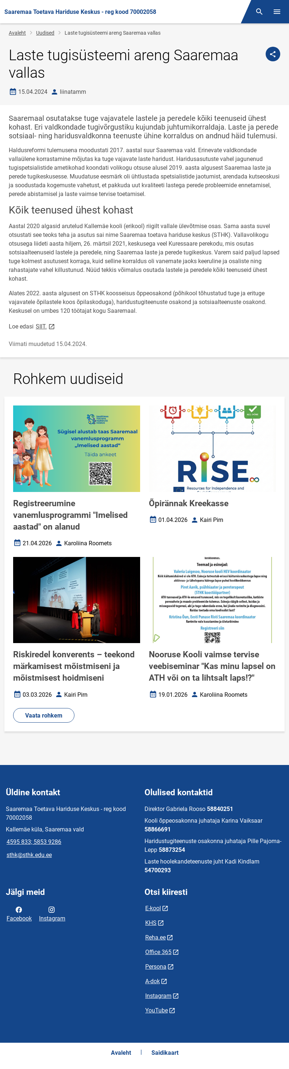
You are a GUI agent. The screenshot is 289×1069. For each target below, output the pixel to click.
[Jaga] (273, 54)
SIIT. (46, 326)
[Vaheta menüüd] (277, 11)
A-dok (152, 981)
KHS (151, 922)
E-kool (153, 908)
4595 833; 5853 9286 (34, 841)
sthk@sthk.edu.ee (29, 854)
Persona (155, 966)
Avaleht (17, 33)
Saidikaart (164, 1052)
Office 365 (158, 952)
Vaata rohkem (43, 715)
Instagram (52, 913)
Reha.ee (155, 937)
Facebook (19, 913)
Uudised (45, 33)
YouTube (156, 1010)
